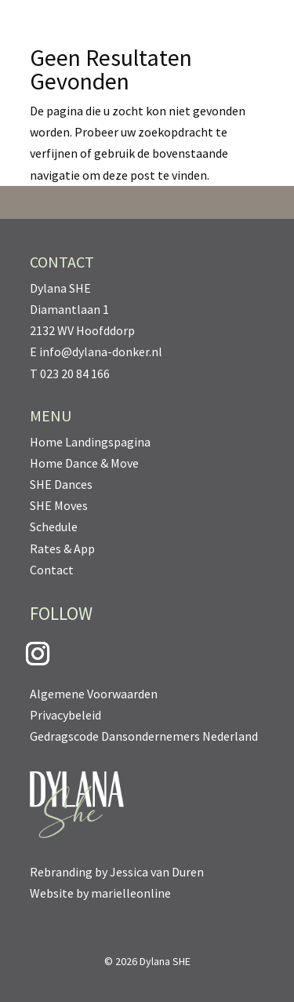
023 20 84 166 (75, 373)
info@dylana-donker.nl (100, 351)
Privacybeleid (65, 715)
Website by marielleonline (100, 893)
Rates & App (62, 548)
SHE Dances (61, 484)
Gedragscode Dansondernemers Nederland (144, 736)
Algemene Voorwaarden (94, 693)
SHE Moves (59, 505)
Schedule (54, 526)
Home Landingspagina (90, 442)
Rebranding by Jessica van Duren (117, 872)
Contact (52, 570)
